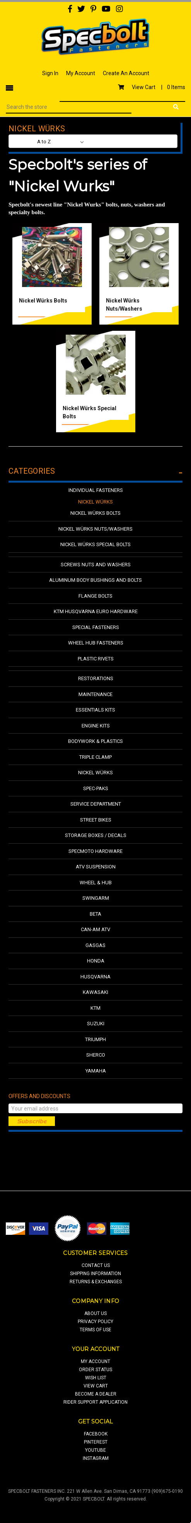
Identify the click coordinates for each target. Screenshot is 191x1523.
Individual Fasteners (95, 490)
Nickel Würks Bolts (43, 300)
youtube (95, 1450)
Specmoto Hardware (95, 851)
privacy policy (95, 1321)
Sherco (95, 1055)
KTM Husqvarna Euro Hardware (96, 611)
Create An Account (126, 73)
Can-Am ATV (95, 929)
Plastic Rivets (96, 659)
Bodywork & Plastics (95, 741)
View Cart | (151, 87)
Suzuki (95, 1023)
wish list (95, 1377)
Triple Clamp (95, 757)
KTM (95, 1008)
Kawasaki (95, 992)
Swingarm (95, 898)
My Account (80, 73)
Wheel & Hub (96, 882)
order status (95, 1369)
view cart (96, 1386)
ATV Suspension (96, 867)
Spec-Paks (95, 788)
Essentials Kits (95, 710)
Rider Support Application (95, 1402)
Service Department (95, 804)
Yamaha (95, 1071)
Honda (95, 961)
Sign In (50, 73)
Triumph (95, 1039)
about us (95, 1313)
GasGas (95, 945)
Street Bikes (95, 820)
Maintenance (95, 694)
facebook (95, 1434)
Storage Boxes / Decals (95, 835)
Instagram (96, 1458)
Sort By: (23, 141)
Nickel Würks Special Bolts (95, 544)
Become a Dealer (95, 1394)
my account (95, 1361)
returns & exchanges (96, 1281)
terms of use (95, 1329)
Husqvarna (95, 977)
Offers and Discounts (39, 1096)
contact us (96, 1265)
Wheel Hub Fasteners (95, 643)
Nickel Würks (95, 502)
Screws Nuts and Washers (96, 564)
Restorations (95, 678)
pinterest (95, 1442)
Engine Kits (96, 726)
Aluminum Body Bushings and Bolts (95, 580)
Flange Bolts (95, 596)
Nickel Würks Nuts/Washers (95, 529)
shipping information (95, 1273)
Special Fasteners (95, 627)
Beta (95, 914)
